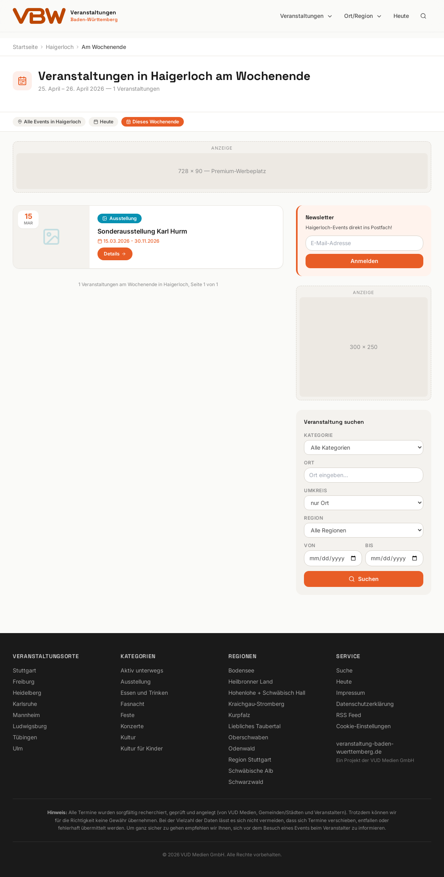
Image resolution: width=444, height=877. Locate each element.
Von (309, 545)
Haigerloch (60, 46)
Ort (309, 463)
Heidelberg (27, 692)
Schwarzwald (245, 781)
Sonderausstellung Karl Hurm (142, 231)
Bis (369, 545)
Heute (401, 15)
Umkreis (315, 490)
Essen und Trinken (144, 692)
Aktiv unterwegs (142, 670)
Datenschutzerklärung (365, 703)
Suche (344, 670)
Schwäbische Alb (250, 770)
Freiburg (24, 681)
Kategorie (318, 435)
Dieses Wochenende (152, 122)
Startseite (25, 46)
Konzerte (132, 726)
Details (115, 254)
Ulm (18, 748)
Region (313, 518)
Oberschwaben (248, 737)
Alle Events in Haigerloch (49, 122)
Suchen (364, 578)
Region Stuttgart (249, 759)
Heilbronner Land (250, 681)
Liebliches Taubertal (254, 726)
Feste (127, 714)
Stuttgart (24, 670)
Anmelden (364, 260)
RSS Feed (348, 714)
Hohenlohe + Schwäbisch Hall (266, 692)
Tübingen (25, 737)
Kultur (128, 737)
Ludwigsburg (30, 726)
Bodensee (241, 670)
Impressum (350, 692)
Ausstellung (123, 218)
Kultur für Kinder (142, 748)
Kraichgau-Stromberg (256, 703)
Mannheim (26, 714)
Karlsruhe (25, 703)
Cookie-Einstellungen (363, 726)
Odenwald (241, 748)
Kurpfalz (239, 714)
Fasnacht (132, 703)
